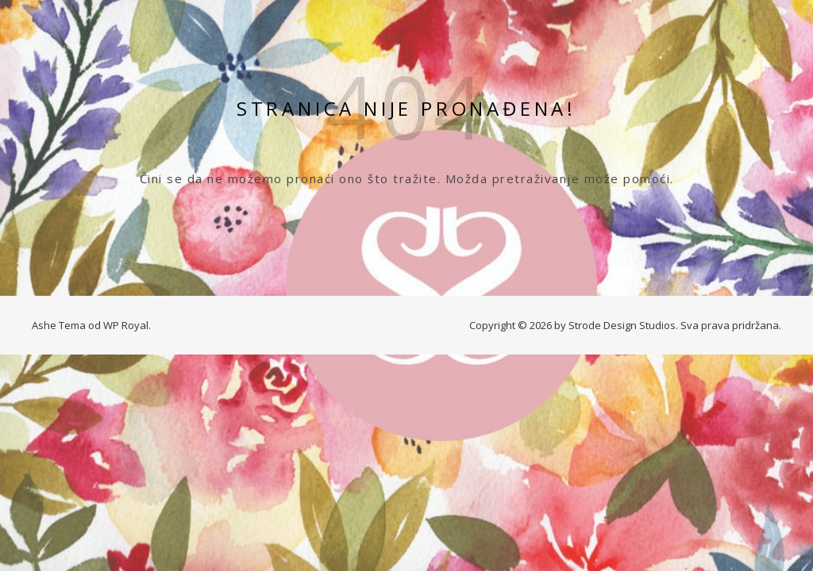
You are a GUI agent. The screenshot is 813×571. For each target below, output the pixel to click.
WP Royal (125, 325)
